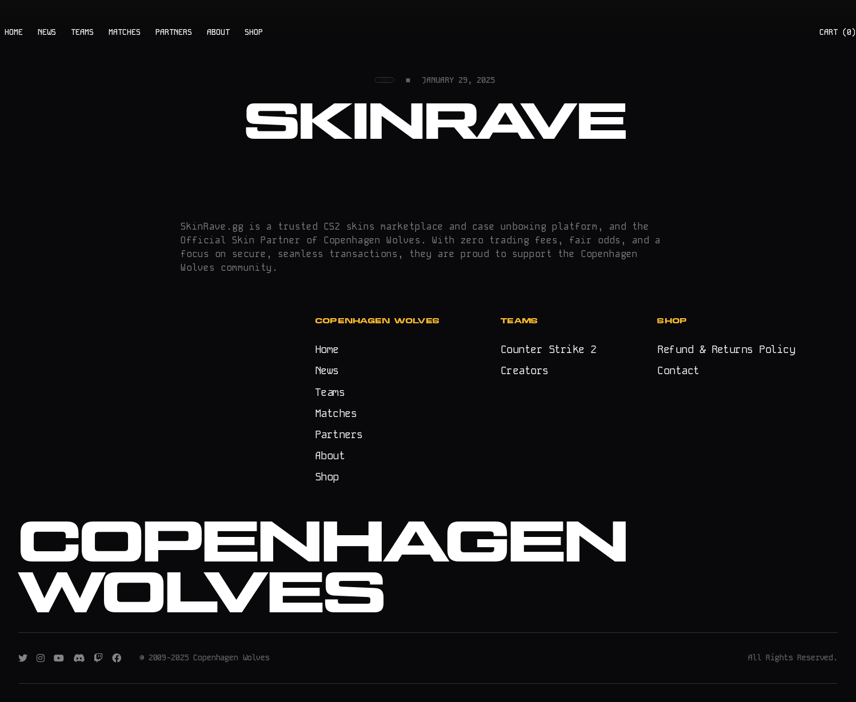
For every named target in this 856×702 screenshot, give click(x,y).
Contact (678, 370)
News (327, 370)
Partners (339, 434)
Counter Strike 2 (548, 349)
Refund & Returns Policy (726, 349)
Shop (327, 476)
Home (327, 349)
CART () (837, 32)
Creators (525, 370)
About (330, 455)
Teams (330, 392)
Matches (336, 413)
